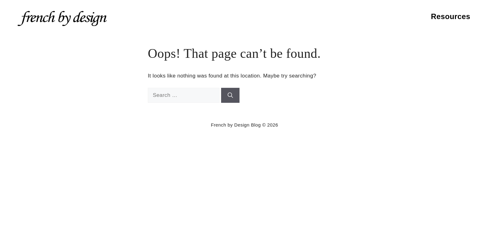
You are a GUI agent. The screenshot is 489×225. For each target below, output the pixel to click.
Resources (450, 16)
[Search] (230, 95)
